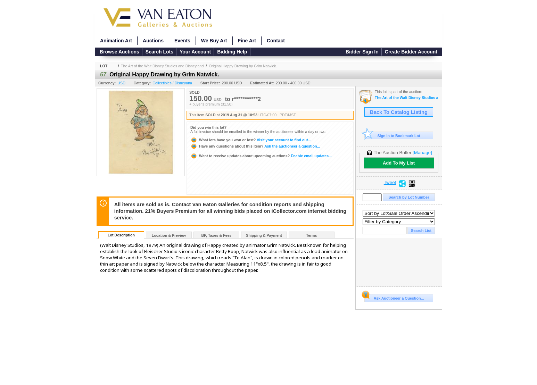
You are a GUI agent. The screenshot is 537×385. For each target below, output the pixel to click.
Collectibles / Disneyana (172, 83)
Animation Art (116, 40)
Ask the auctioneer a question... (255, 146)
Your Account (195, 52)
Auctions (153, 40)
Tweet (390, 182)
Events (182, 40)
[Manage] (422, 152)
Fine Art (247, 40)
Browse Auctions (119, 52)
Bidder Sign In (362, 52)
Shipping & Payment (264, 235)
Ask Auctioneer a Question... (394, 297)
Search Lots (159, 52)
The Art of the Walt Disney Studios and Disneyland (162, 66)
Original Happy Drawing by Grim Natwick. (243, 66)
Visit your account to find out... (250, 140)
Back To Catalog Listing (399, 112)
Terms (311, 235)
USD (121, 83)
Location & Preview (169, 235)
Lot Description (121, 235)
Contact (276, 40)
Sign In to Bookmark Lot (392, 136)
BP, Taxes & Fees (216, 235)
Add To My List (399, 163)
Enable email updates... (261, 156)
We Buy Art (214, 40)
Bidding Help (232, 52)
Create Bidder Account (411, 52)
